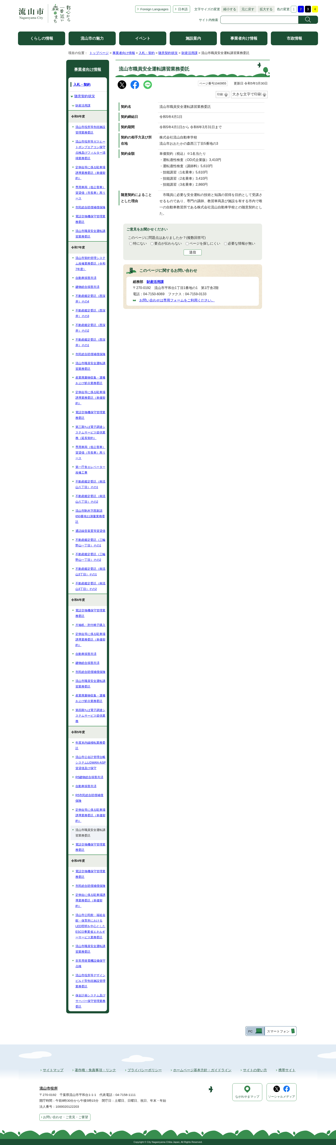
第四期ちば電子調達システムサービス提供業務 (90, 715)
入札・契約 (147, 53)
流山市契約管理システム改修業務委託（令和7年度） (90, 263)
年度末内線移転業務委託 (90, 745)
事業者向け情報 (243, 38)
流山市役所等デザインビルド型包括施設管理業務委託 (90, 980)
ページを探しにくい (204, 243)
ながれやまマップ (247, 1096)
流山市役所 (48, 1088)
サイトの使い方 (255, 1070)
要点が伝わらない (168, 243)
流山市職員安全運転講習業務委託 (90, 233)
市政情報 (294, 38)
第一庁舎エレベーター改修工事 (90, 469)
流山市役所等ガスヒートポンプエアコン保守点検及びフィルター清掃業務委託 (90, 150)
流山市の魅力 (92, 38)
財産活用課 (190, 53)
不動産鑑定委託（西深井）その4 (90, 298)
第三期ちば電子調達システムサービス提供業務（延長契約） (90, 432)
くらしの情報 (41, 38)
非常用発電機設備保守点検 (90, 963)
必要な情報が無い (241, 243)
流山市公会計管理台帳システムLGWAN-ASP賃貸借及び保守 (90, 762)
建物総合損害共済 (87, 287)
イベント (142, 38)
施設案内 (193, 38)
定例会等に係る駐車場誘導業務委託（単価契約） (90, 173)
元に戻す (246, 9)
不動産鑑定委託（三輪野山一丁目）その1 (90, 542)
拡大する (265, 9)
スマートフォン (278, 1031)
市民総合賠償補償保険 (90, 207)
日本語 (183, 9)
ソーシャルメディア (281, 1096)
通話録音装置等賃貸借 (90, 531)
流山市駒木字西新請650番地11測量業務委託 (90, 516)
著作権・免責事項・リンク (95, 1070)
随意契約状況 (168, 53)
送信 (192, 252)
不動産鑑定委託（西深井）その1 (90, 342)
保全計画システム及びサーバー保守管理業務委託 (90, 1001)
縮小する (228, 9)
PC (250, 1031)
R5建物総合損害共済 (89, 777)
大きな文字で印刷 (246, 94)
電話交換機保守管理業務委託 (90, 219)
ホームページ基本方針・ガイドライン (202, 1070)
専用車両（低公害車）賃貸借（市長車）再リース (90, 192)
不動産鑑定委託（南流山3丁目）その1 (90, 571)
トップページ (99, 53)
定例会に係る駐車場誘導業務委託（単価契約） (90, 900)
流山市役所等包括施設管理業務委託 (90, 129)
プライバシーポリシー (145, 1070)
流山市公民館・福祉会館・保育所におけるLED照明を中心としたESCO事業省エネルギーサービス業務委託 (90, 926)
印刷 (220, 94)
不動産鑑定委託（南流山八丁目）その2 (90, 498)
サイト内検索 (208, 19)
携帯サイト (287, 1070)
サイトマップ (53, 1070)
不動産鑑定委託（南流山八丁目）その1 (90, 484)
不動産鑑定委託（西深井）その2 (90, 327)
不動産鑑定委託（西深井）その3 (90, 313)
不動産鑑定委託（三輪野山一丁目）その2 (90, 556)
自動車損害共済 (85, 278)
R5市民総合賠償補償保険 (89, 797)
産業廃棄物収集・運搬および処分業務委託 (90, 380)
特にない (140, 243)
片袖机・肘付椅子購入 (90, 625)
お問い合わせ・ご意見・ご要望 (65, 1117)
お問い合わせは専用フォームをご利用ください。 (177, 300)
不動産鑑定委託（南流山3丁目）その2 (90, 586)
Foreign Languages (154, 9)
